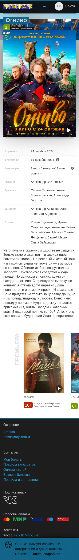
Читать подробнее (46, 554)
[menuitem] (44, 6)
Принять (21, 554)
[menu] (42, 6)
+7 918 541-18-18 (27, 535)
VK (10, 500)
